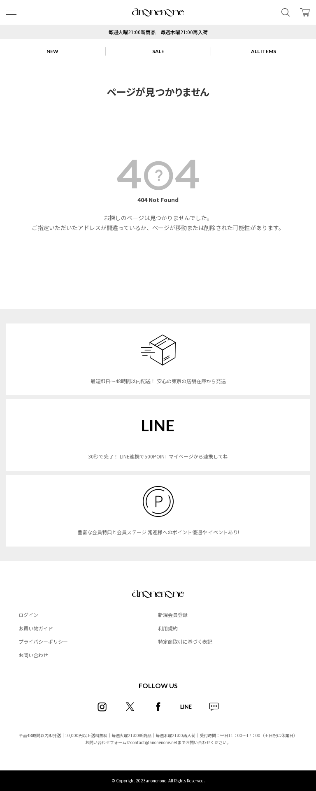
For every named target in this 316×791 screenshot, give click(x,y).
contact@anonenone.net (153, 742)
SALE (158, 51)
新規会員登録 (173, 614)
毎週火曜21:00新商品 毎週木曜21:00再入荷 (158, 31)
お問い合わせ (33, 654)
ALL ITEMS (263, 51)
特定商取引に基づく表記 (185, 641)
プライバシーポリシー (43, 641)
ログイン (28, 614)
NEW (52, 51)
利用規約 (168, 628)
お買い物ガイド (36, 628)
